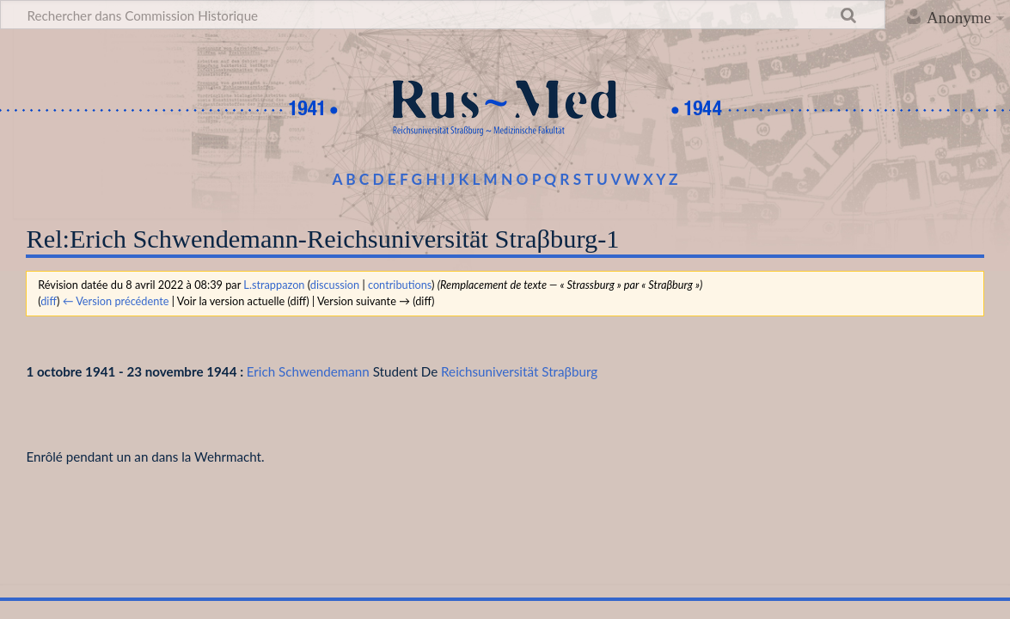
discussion (334, 284)
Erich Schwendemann (308, 371)
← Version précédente (116, 301)
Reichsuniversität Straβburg (519, 371)
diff (48, 301)
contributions (400, 284)
